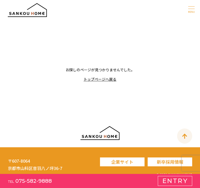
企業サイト (122, 161)
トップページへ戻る (100, 79)
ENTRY (175, 181)
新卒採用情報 (170, 161)
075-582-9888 (30, 181)
